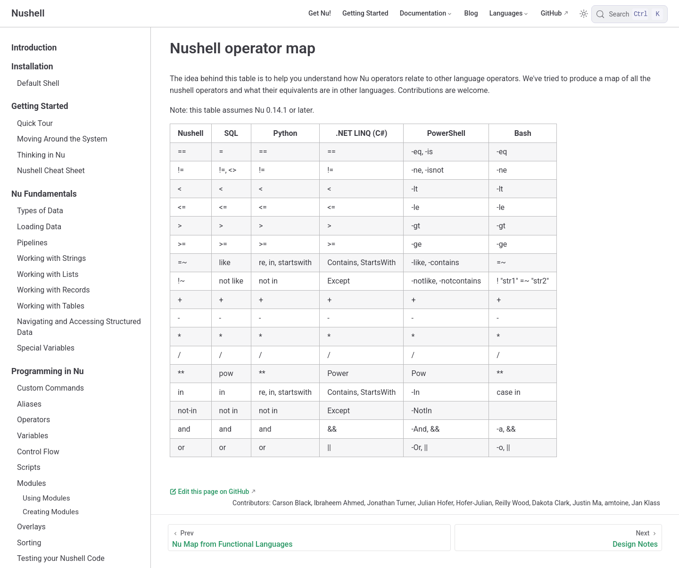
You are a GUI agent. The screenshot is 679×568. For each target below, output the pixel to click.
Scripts (29, 467)
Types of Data (40, 210)
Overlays (31, 526)
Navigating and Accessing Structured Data (79, 326)
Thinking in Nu (41, 154)
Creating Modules (51, 512)
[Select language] (509, 13)
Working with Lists (47, 274)
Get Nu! (319, 13)
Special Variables (46, 347)
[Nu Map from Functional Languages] (309, 537)
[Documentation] (426, 13)
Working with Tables (50, 305)
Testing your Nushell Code (61, 558)
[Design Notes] (558, 537)
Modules (31, 483)
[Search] (629, 14)
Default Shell (38, 83)
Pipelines (32, 242)
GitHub (551, 13)
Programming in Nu (47, 371)
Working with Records (53, 289)
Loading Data (39, 226)
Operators (33, 419)
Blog (471, 13)
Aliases (29, 404)
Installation (32, 66)
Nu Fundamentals (44, 194)
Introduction (34, 47)
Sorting (29, 542)
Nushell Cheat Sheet (51, 170)
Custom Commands (50, 388)
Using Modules (46, 498)
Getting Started (365, 13)
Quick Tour (35, 123)
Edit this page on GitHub (209, 491)
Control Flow (38, 451)
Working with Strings (51, 258)
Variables (32, 435)
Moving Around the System (62, 138)
